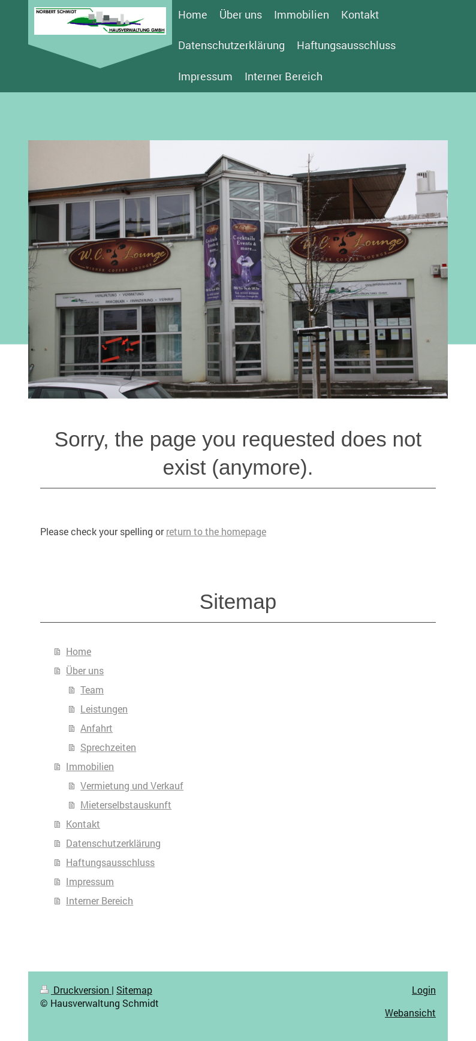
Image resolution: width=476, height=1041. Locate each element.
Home (78, 651)
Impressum (90, 881)
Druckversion (76, 989)
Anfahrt (96, 728)
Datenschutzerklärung (113, 843)
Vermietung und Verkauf (131, 785)
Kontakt (83, 823)
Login (424, 989)
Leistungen (104, 708)
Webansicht (410, 1012)
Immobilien (90, 766)
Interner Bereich (99, 900)
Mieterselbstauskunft (125, 804)
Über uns (85, 670)
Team (92, 689)
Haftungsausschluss (110, 862)
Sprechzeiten (108, 747)
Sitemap (134, 989)
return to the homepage (216, 531)
